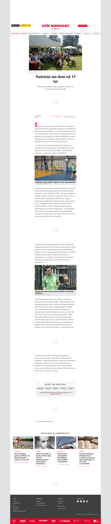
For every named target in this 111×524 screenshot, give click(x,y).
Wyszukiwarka (98, 25)
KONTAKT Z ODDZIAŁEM (65, 33)
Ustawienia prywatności (42, 505)
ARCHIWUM (54, 33)
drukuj (72, 116)
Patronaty (77, 33)
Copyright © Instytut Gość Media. (83, 514)
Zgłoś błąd (16, 514)
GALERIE (45, 33)
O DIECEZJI (96, 33)
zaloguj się (92, 25)
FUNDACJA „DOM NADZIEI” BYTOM (45, 421)
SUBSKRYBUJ (82, 25)
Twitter (70, 116)
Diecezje (86, 33)
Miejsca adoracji (34, 33)
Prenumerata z (23, 26)
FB (67, 116)
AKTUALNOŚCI (24, 33)
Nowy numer (15, 33)
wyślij (75, 116)
